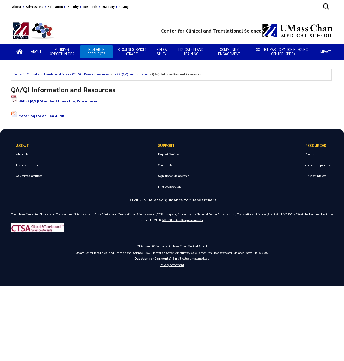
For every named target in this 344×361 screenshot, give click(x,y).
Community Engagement (229, 51)
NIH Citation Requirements (182, 221)
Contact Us (165, 165)
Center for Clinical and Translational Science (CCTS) (47, 74)
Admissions (34, 6)
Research (90, 6)
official (155, 247)
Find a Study (162, 51)
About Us (22, 154)
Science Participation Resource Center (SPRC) (283, 51)
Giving (124, 6)
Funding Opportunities (62, 51)
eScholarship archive (318, 165)
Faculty (73, 6)
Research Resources (96, 51)
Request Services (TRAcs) (132, 51)
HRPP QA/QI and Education (130, 74)
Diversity (108, 6)
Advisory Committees (29, 176)
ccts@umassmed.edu (196, 259)
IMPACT (325, 51)
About (16, 6)
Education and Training (190, 51)
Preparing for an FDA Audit (39, 115)
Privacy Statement (172, 266)
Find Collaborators (169, 187)
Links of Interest (315, 176)
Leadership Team (27, 165)
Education (55, 6)
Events (309, 154)
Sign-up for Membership (173, 176)
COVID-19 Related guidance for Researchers (172, 200)
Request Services (168, 154)
